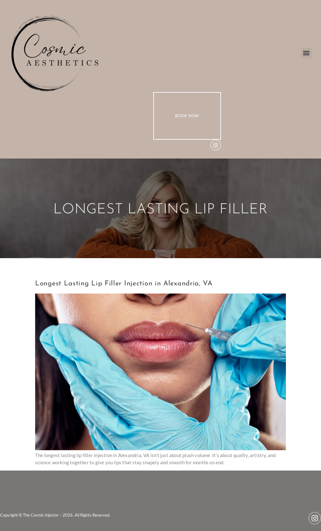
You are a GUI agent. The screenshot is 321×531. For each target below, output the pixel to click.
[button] (306, 53)
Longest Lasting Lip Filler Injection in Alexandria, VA (124, 283)
